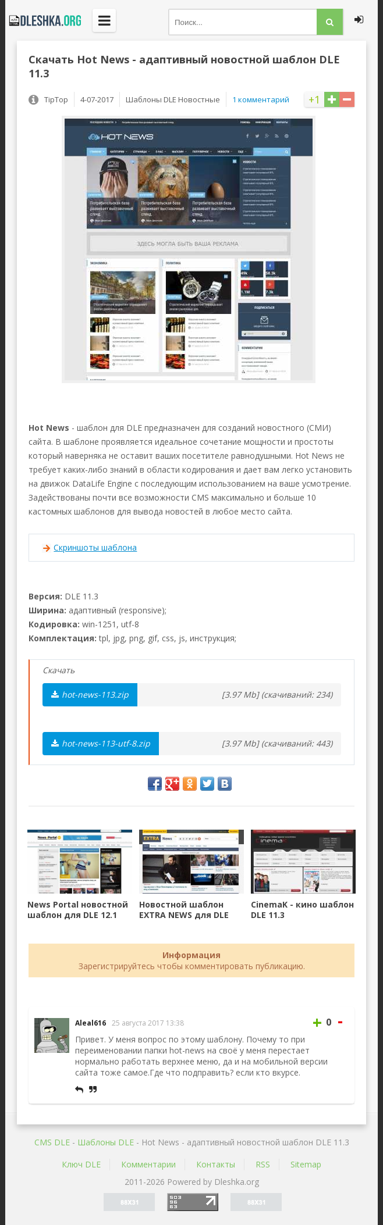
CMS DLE (52, 1142)
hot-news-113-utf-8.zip (100, 743)
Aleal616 (90, 1023)
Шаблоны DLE (105, 1142)
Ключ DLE (81, 1164)
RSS (263, 1164)
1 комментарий (260, 99)
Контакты (215, 1164)
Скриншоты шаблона (95, 547)
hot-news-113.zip (90, 694)
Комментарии (148, 1164)
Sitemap (305, 1164)
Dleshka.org (43, 20)
